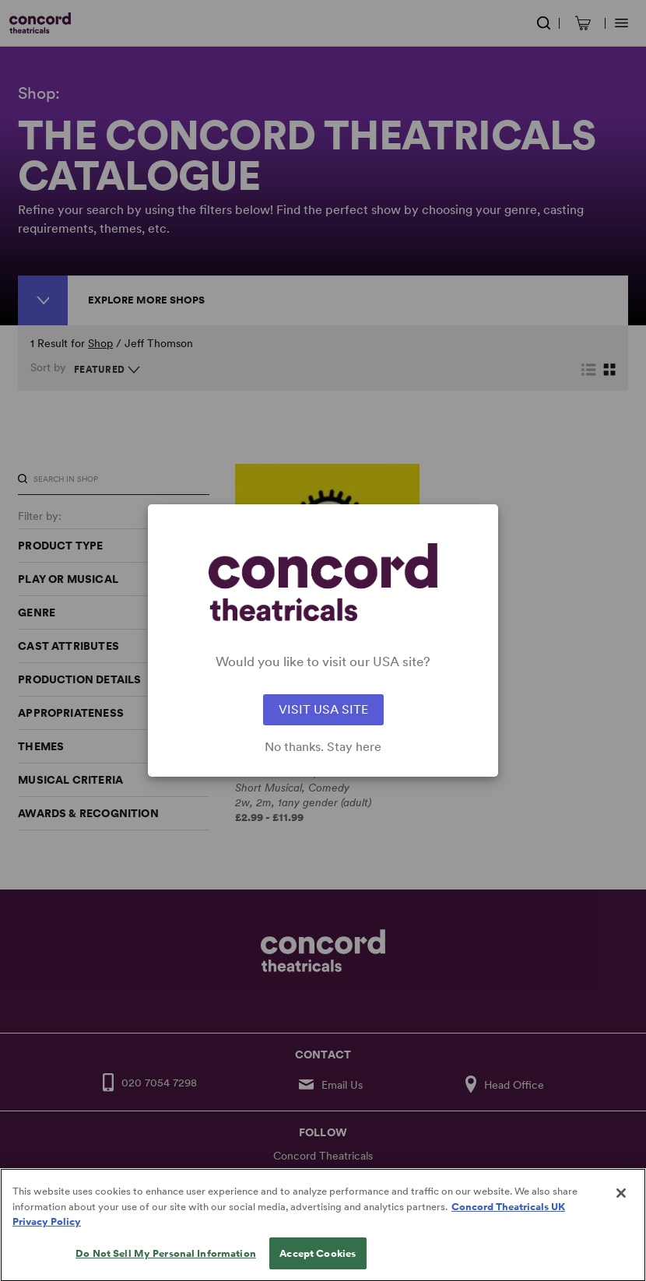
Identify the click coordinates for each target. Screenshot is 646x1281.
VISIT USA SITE (323, 709)
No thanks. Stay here (323, 747)
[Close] (621, 1216)
